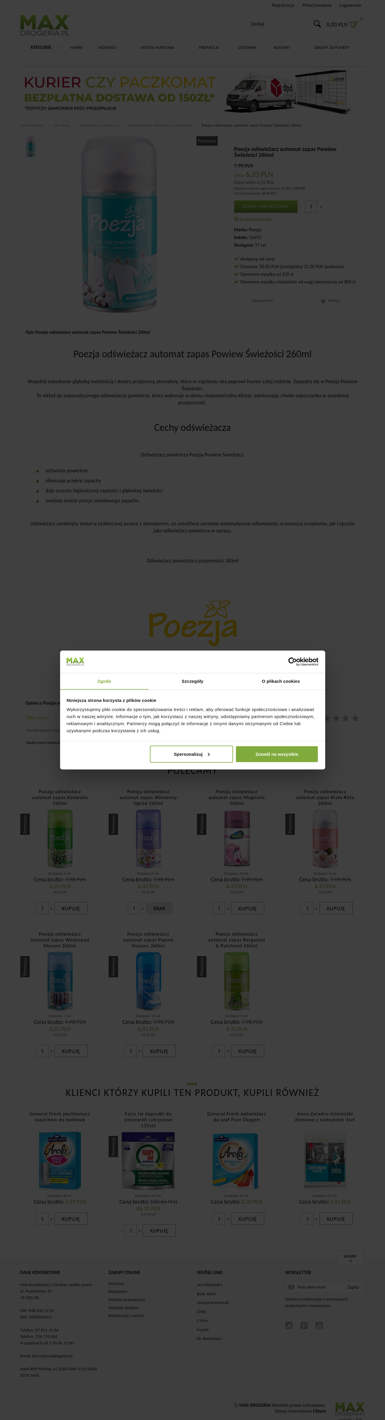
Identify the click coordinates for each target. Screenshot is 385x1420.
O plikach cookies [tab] (281, 680)
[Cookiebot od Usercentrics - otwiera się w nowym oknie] (292, 661)
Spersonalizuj (192, 754)
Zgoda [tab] (104, 680)
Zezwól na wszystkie (276, 754)
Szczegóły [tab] (192, 680)
